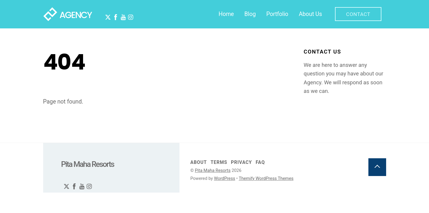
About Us (310, 14)
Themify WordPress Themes (266, 178)
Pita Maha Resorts (213, 170)
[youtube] (121, 14)
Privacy (241, 162)
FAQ (260, 162)
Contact (358, 14)
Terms (219, 162)
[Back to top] (377, 167)
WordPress (224, 178)
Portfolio (277, 14)
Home (226, 14)
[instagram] (129, 14)
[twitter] (106, 14)
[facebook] (113, 14)
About (198, 162)
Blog (250, 14)
